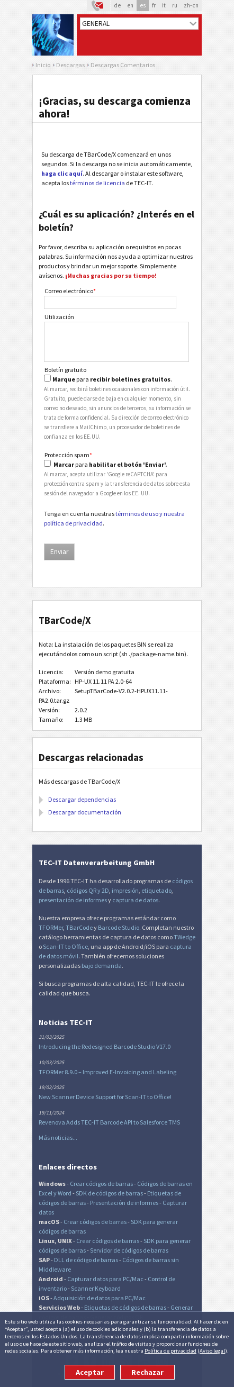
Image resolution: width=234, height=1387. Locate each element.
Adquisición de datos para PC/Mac (99, 1298)
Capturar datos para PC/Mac (105, 1279)
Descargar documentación (84, 812)
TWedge (184, 937)
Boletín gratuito (65, 370)
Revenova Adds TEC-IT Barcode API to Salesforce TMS (109, 1122)
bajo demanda (102, 965)
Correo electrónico (70, 291)
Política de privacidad (170, 1350)
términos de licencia (97, 183)
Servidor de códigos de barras (129, 1250)
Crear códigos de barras (101, 1183)
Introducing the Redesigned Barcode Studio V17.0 (104, 1046)
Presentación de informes (124, 1203)
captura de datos (135, 900)
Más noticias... (58, 1137)
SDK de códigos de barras (109, 1193)
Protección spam (68, 455)
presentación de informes (73, 900)
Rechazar (147, 1372)
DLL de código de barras (86, 1260)
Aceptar (90, 1372)
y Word (62, 1193)
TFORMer (51, 927)
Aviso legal (212, 1350)
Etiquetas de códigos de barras (125, 1307)
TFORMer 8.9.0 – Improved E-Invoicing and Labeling (107, 1072)
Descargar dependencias (82, 799)
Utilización (59, 317)
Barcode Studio (118, 927)
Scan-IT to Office (65, 946)
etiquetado (156, 890)
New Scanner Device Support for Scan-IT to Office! (105, 1097)
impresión (125, 890)
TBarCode (79, 927)
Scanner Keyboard (96, 1288)
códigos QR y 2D (88, 890)
